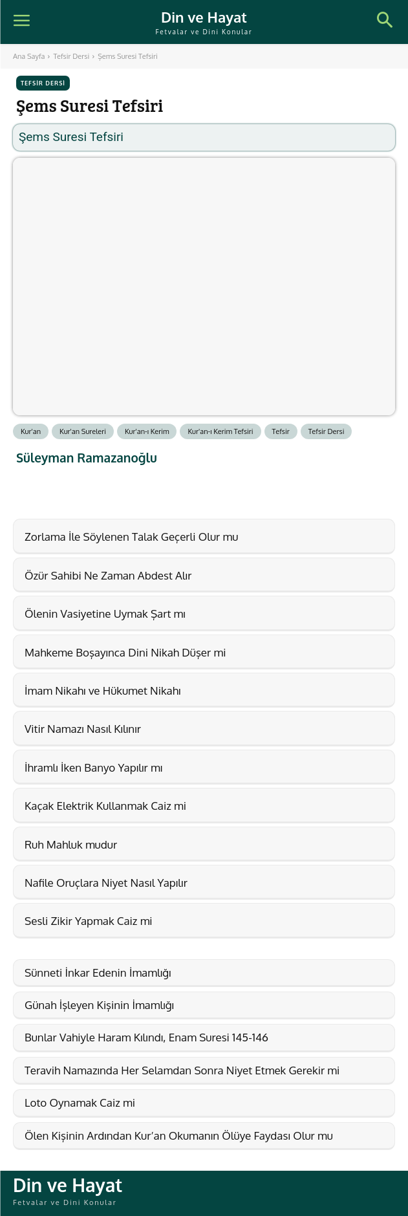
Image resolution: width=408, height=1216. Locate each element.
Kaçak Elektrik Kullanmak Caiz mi (105, 805)
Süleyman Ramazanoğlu (86, 457)
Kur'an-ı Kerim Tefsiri (220, 431)
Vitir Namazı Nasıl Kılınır (83, 728)
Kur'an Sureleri (82, 431)
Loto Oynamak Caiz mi (80, 1102)
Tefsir (281, 431)
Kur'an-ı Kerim (147, 431)
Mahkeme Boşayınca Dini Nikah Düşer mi (125, 652)
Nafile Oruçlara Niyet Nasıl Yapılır (106, 882)
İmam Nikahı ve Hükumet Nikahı (102, 690)
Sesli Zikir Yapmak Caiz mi (89, 921)
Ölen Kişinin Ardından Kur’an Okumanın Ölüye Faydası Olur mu (179, 1135)
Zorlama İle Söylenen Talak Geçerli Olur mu (131, 536)
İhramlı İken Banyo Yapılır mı (93, 767)
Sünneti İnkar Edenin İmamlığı (98, 972)
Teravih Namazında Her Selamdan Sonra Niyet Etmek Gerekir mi (182, 1070)
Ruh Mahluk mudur (71, 844)
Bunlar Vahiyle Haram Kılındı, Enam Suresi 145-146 (146, 1037)
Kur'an (31, 431)
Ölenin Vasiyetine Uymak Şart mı (105, 613)
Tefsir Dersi (71, 56)
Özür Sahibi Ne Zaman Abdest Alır (108, 575)
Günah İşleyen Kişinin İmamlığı (99, 1005)
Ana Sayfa (29, 56)
